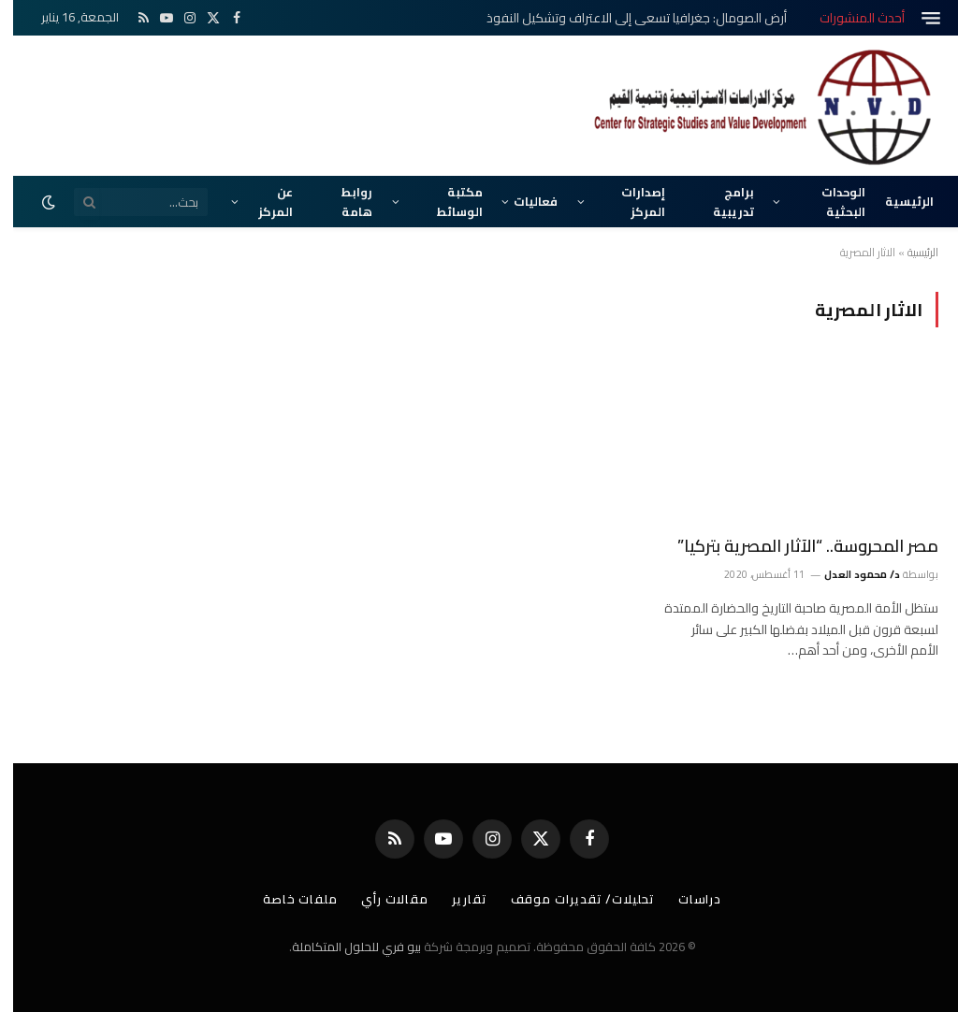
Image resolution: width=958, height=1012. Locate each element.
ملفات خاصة (287, 899)
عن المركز (262, 201)
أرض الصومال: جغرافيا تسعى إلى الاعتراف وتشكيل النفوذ (623, 17)
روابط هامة (343, 201)
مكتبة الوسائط (447, 201)
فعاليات (522, 201)
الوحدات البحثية (830, 201)
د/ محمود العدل (849, 574)
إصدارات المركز (630, 201)
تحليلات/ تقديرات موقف (570, 899)
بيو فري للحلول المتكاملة (343, 946)
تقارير (456, 899)
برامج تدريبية (720, 201)
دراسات (686, 899)
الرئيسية (896, 201)
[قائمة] (917, 18)
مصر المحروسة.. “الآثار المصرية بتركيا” (794, 546)
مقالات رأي (381, 899)
